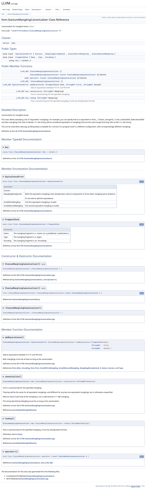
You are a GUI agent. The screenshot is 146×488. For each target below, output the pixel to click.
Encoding (49, 57)
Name (33, 57)
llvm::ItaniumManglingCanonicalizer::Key (27, 152)
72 (18, 158)
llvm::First (35, 368)
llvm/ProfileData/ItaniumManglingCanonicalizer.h (36, 31)
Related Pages (17, 9)
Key (17, 60)
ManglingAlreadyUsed (55, 54)
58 (18, 246)
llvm (3, 14)
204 (18, 319)
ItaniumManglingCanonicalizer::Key (18, 381)
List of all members (139, 17)
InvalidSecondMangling (102, 54)
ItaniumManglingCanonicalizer (18, 14)
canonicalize (36, 91)
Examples (66, 9)
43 (18, 211)
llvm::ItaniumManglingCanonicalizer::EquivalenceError (38, 181)
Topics (27, 9)
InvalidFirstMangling (78, 54)
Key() (12, 396)
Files (58, 9)
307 (18, 438)
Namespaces (37, 9)
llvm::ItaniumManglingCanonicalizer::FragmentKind (36, 224)
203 (18, 275)
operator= (34, 78)
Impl (13, 43)
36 (16, 131)
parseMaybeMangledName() (24, 410)
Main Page (6, 9)
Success (38, 54)
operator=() (52, 279)
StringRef (70, 85)
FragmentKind (21, 57)
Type (40, 57)
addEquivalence (37, 85)
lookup (33, 98)
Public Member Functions (124, 17)
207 (18, 363)
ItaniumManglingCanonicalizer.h (36, 131)
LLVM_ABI (24, 71)
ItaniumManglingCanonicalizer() (28, 279)
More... (32, 26)
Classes (49, 9)
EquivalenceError (23, 54)
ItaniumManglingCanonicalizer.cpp (40, 275)
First (78, 85)
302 (18, 405)
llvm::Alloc (16, 368)
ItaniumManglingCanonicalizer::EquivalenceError (25, 342)
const (63, 75)
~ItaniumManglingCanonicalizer (45, 81)
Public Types (111, 17)
